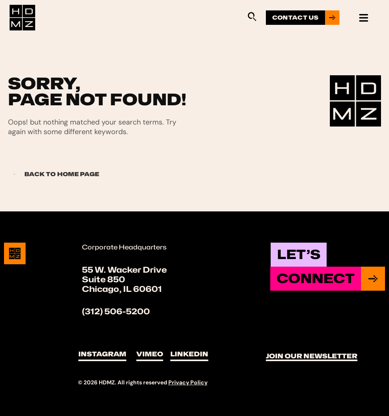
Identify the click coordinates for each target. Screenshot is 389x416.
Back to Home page (53, 174)
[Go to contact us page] (302, 17)
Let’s (298, 254)
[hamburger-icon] (363, 18)
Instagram (102, 354)
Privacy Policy (187, 382)
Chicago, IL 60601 (122, 289)
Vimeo (149, 354)
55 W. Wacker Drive (124, 270)
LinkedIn (189, 354)
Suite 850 (103, 279)
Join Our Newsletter (311, 356)
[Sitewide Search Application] (251, 16)
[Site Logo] (22, 17)
